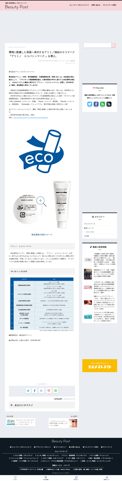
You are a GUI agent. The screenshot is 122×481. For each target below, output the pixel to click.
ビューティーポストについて (79, 5)
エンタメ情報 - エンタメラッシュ (48, 456)
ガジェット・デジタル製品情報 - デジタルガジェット (60, 461)
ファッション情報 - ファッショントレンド (24, 459)
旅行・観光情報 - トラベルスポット (101, 459)
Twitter (89, 107)
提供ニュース (89, 228)
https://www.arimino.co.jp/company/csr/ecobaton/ (31, 117)
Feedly (102, 107)
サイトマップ (107, 447)
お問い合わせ (95, 5)
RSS (109, 107)
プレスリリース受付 (109, 5)
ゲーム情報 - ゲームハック (100, 456)
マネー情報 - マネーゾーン (76, 459)
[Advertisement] (61, 26)
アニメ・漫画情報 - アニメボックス (75, 456)
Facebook (96, 107)
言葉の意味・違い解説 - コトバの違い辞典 (88, 470)
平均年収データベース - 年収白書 (32, 470)
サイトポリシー (61, 447)
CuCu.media (90, 232)
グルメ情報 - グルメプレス (23, 456)
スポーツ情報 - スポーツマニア (53, 459)
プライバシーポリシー (43, 447)
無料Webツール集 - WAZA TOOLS (58, 470)
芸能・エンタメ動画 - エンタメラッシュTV (96, 461)
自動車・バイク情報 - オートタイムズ (25, 461)
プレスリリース (69, 399)
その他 (86, 236)
